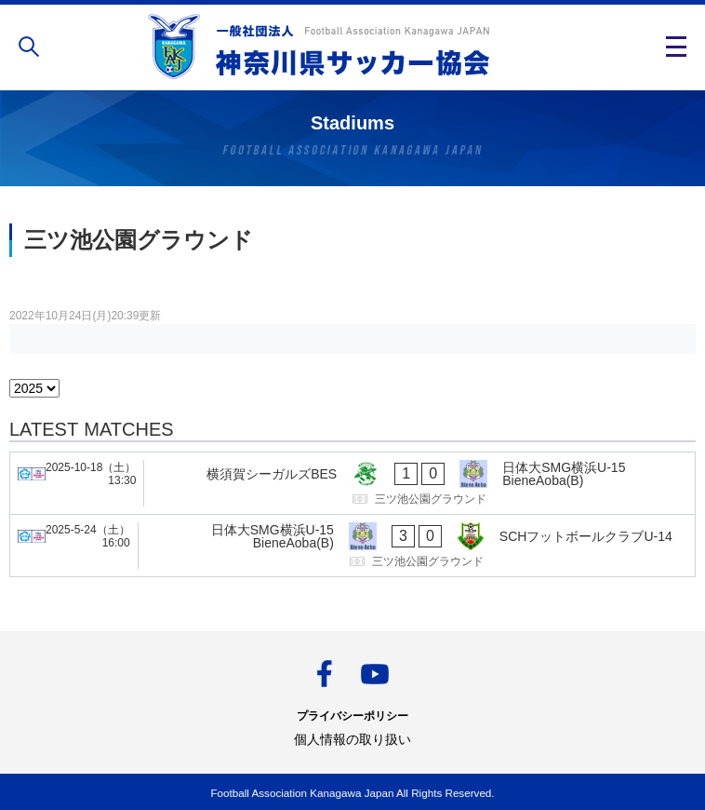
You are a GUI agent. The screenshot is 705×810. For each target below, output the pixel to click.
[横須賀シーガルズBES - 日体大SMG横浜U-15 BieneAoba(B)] (352, 483)
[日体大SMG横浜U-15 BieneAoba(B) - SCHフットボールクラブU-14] (352, 545)
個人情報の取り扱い (352, 739)
